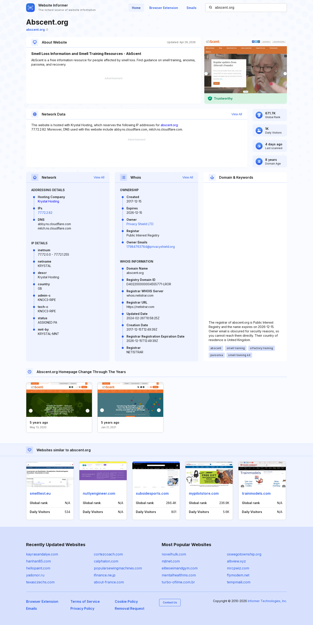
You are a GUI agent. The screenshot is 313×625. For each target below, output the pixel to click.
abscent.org (37, 29)
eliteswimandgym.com (180, 568)
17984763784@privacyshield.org (151, 246)
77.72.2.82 (45, 212)
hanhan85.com (38, 561)
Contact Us (170, 602)
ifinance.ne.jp (104, 575)
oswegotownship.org (244, 554)
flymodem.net (238, 575)
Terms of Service (85, 601)
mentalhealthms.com (179, 575)
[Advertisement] (113, 90)
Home (136, 8)
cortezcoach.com (108, 554)
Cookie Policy (126, 601)
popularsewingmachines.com (118, 568)
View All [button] (236, 114)
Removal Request (129, 608)
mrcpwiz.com (238, 568)
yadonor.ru (35, 575)
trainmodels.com (256, 493)
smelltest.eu (40, 493)
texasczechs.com (40, 582)
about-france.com (109, 582)
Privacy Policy (82, 608)
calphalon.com (106, 561)
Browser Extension (163, 8)
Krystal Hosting (48, 201)
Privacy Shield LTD (140, 224)
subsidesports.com (152, 493)
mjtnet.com (171, 561)
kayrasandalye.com (42, 554)
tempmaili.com (238, 582)
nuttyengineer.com (99, 493)
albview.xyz (236, 561)
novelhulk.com (174, 554)
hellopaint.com (38, 568)
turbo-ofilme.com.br (178, 582)
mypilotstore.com (204, 493)
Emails (191, 8)
